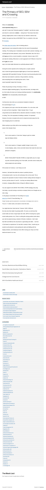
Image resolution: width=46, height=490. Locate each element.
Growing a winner (6, 385)
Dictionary (5, 363)
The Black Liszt (7, 2)
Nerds (4, 412)
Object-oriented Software (8, 421)
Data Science (5, 359)
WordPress (42, 487)
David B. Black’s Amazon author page (10, 294)
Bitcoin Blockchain (6, 335)
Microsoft (5, 409)
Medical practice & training (8, 403)
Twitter (4, 458)
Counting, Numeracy (7, 352)
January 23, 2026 (40, 269)
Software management (7, 443)
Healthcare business (7, 390)
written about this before (10, 45)
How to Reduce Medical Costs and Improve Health (12, 314)
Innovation (5, 398)
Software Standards (7, 452)
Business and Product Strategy (9, 339)
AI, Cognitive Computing (7, 324)
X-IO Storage (5, 465)
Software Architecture (7, 432)
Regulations (5, 429)
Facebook (5, 376)
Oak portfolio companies (7, 419)
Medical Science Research (8, 405)
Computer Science (6, 346)
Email (4, 372)
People (4, 425)
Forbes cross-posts (6, 381)
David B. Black (9, 17)
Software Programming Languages (9, 447)
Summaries (5, 456)
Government (5, 383)
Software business (6, 434)
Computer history (6, 345)
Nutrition (5, 414)
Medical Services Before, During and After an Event (12, 312)
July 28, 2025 (41, 276)
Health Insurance (6, 387)
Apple (4, 328)
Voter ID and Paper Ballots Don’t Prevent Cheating (12, 308)
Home (3, 7)
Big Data (4, 332)
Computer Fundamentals (8, 343)
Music (4, 410)
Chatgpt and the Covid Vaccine (10, 276)
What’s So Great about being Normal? (12, 273)
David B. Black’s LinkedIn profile (9, 292)
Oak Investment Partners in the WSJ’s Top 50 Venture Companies (28, 248)
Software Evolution (6, 441)
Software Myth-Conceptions (8, 445)
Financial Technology (7, 379)
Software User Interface (7, 454)
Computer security (6, 348)
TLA (13, 104)
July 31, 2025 (41, 272)
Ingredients (5, 396)
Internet (4, 399)
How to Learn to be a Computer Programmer (11, 316)
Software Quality (6, 449)
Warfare (4, 462)
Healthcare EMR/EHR (7, 392)
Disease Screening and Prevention (9, 366)
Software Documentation (8, 440)
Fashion (4, 377)
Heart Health (5, 394)
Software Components (7, 436)
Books (4, 337)
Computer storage (6, 350)
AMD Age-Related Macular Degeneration (11, 326)
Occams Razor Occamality (8, 423)
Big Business (5, 330)
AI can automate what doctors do (9, 318)
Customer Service (6, 356)
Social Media (5, 430)
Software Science (6, 451)
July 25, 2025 (41, 280)
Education (5, 370)
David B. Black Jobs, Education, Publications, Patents (16, 269)
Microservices (5, 407)
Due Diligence (5, 368)
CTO (4, 354)
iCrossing (6, 41)
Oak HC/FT (5, 416)
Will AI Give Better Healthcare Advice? (12, 280)
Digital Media (9, 7)
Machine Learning (6, 401)
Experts (4, 374)
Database (5, 361)
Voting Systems (6, 460)
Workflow (5, 463)
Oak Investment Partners (8, 418)
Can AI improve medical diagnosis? (9, 310)
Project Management (7, 427)
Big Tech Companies (7, 334)
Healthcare (5, 388)
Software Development (7, 438)
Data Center (5, 357)
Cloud (4, 341)
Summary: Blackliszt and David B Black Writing (14, 265)
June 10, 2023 (41, 265)
